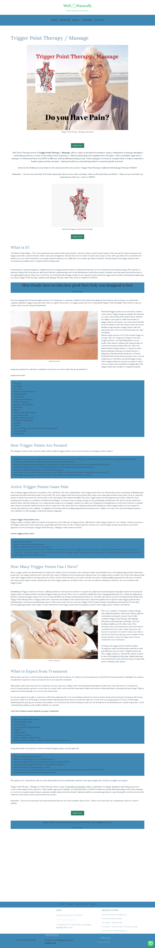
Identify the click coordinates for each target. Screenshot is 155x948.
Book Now (77, 237)
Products (65, 20)
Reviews (87, 20)
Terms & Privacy (103, 942)
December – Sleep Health (113, 922)
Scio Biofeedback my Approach (115, 914)
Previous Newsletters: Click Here (70, 915)
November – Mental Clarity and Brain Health (121, 926)
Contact (99, 20)
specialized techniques (82, 845)
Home (54, 20)
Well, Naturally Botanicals (113, 918)
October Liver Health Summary (115, 930)
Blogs (77, 904)
